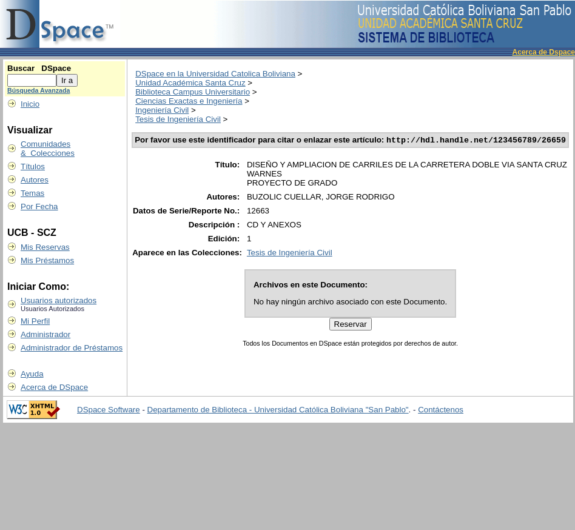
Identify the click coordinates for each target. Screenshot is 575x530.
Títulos (33, 166)
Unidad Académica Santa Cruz (190, 82)
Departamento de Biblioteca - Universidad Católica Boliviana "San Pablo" (278, 409)
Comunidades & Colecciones (48, 148)
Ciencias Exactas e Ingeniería (188, 101)
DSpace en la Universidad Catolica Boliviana (215, 73)
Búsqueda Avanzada (38, 90)
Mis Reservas (45, 247)
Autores (35, 179)
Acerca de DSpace (54, 387)
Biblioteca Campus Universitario (192, 91)
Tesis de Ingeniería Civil (178, 119)
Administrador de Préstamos (72, 347)
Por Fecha (39, 206)
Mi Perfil (35, 321)
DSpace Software (108, 409)
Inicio (30, 104)
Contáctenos (440, 409)
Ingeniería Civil (162, 110)
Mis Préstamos (47, 260)
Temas (32, 193)
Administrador (45, 334)
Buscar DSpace (39, 68)
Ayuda (32, 373)
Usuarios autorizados (58, 300)
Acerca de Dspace (544, 52)
